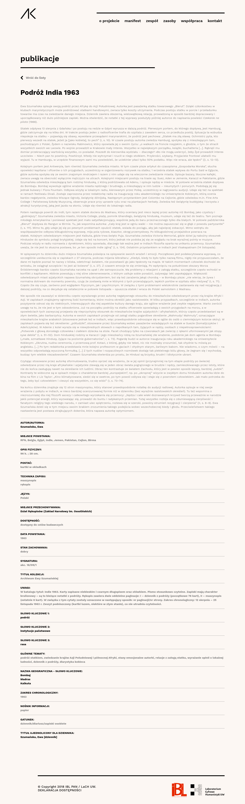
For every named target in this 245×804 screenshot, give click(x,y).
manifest (133, 21)
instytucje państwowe (35, 630)
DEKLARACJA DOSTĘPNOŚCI (59, 790)
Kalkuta (25, 683)
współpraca (192, 21)
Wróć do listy (36, 77)
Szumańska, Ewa (31, 426)
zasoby (169, 21)
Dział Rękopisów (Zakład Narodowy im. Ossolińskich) (56, 511)
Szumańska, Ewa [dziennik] (38, 737)
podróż (25, 617)
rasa (23, 644)
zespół (152, 21)
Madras (25, 679)
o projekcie (109, 21)
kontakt (215, 21)
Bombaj (25, 675)
